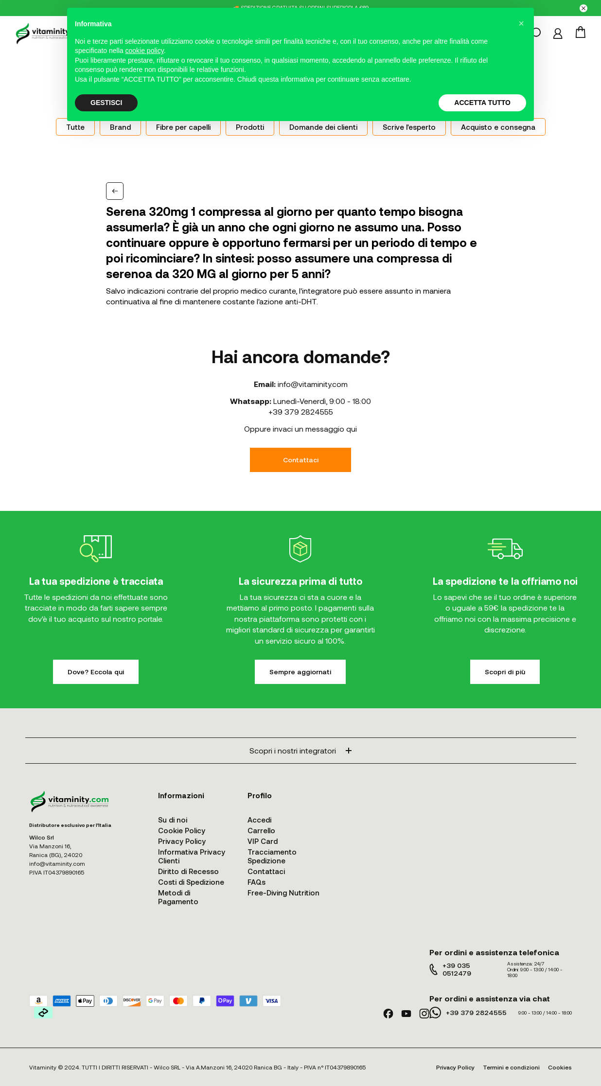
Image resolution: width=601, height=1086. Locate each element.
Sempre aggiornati (300, 671)
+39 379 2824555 (300, 411)
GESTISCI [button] (106, 102)
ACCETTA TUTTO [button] (482, 102)
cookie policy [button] (144, 50)
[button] (521, 23)
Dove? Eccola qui (96, 671)
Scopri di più (505, 671)
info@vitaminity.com (313, 383)
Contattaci (300, 459)
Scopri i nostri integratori (300, 750)
